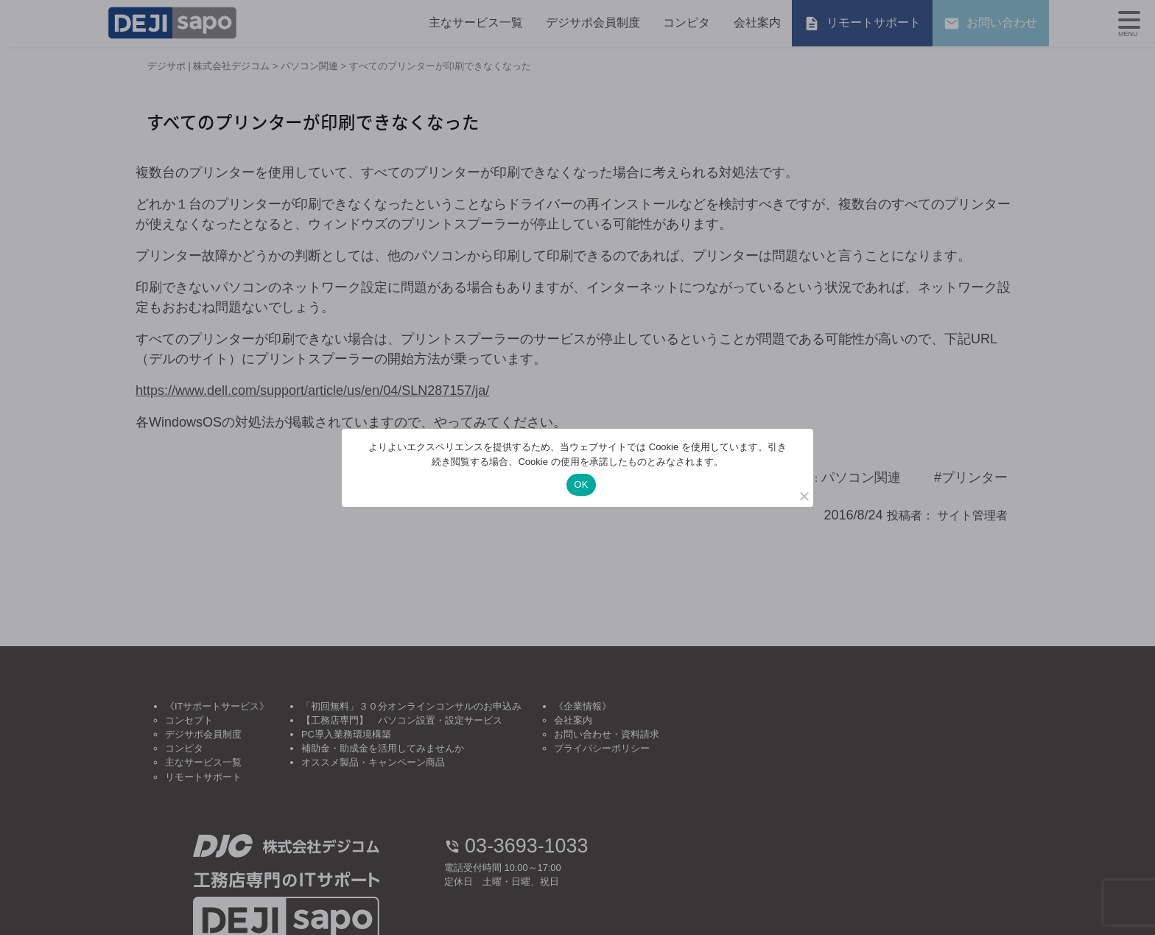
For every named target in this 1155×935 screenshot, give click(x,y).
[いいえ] (803, 495)
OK (581, 484)
